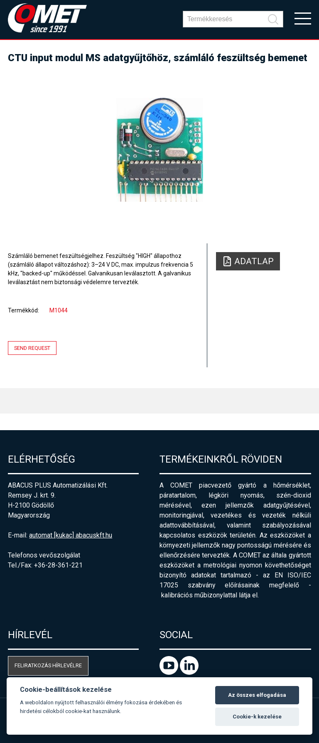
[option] (159, 150)
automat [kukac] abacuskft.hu (70, 535)
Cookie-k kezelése (257, 716)
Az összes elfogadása (257, 695)
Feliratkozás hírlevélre (48, 665)
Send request (32, 348)
